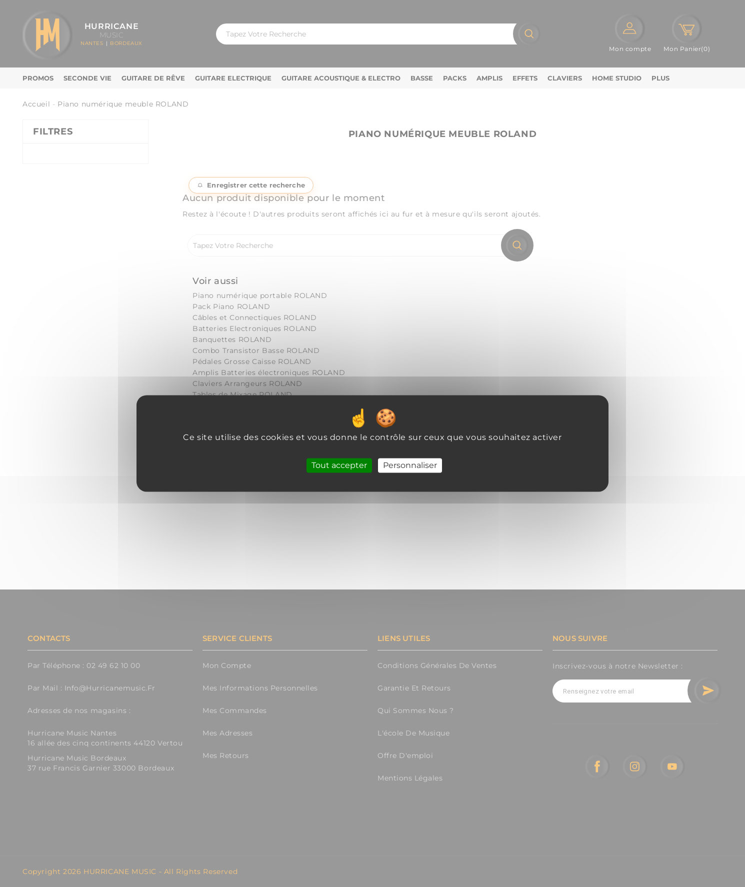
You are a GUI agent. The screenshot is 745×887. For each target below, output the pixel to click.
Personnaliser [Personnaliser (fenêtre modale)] (410, 465)
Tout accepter (339, 465)
